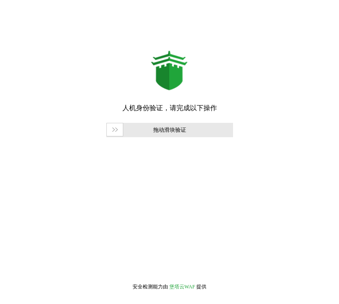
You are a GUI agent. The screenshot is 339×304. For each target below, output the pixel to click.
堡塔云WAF (182, 287)
